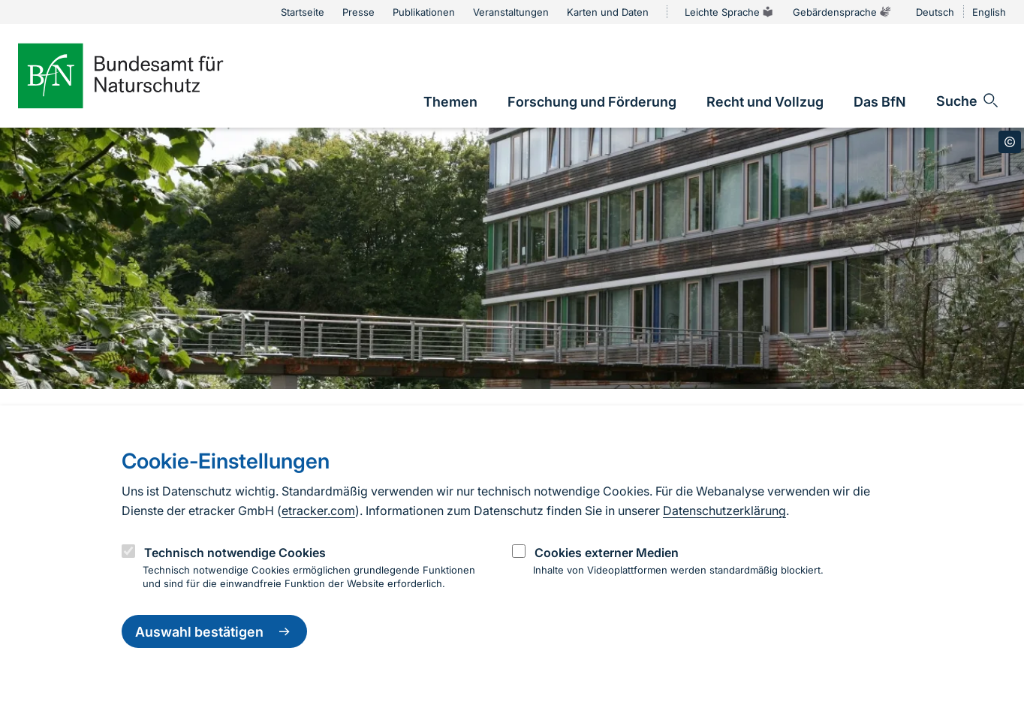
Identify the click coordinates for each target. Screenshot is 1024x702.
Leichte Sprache (730, 12)
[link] (450, 102)
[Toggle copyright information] (1009, 142)
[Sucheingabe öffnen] (968, 101)
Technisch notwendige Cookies (235, 552)
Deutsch (935, 12)
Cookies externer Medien (607, 552)
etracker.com (318, 510)
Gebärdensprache (842, 12)
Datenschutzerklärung (724, 510)
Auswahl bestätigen (214, 631)
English (989, 12)
